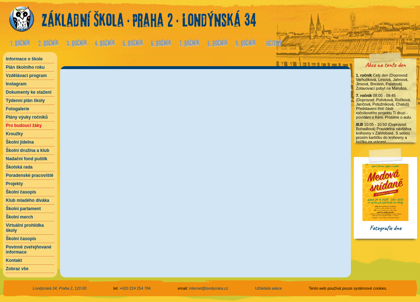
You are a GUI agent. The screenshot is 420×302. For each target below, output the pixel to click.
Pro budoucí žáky (24, 125)
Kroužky (14, 133)
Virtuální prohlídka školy (25, 228)
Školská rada (19, 167)
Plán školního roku (25, 67)
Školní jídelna (20, 142)
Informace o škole (24, 58)
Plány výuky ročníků (27, 117)
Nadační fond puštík (26, 158)
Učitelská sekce (268, 288)
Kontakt (14, 260)
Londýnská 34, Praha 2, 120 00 (59, 288)
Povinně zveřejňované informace (28, 249)
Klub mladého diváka (27, 200)
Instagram (16, 83)
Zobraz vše (17, 268)
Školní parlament (23, 208)
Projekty (14, 183)
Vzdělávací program (26, 75)
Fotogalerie (17, 108)
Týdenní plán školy (25, 100)
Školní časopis (21, 192)
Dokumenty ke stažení (28, 92)
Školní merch (19, 217)
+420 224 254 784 (134, 288)
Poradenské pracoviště (29, 175)
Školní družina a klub (27, 150)
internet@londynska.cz (208, 288)
